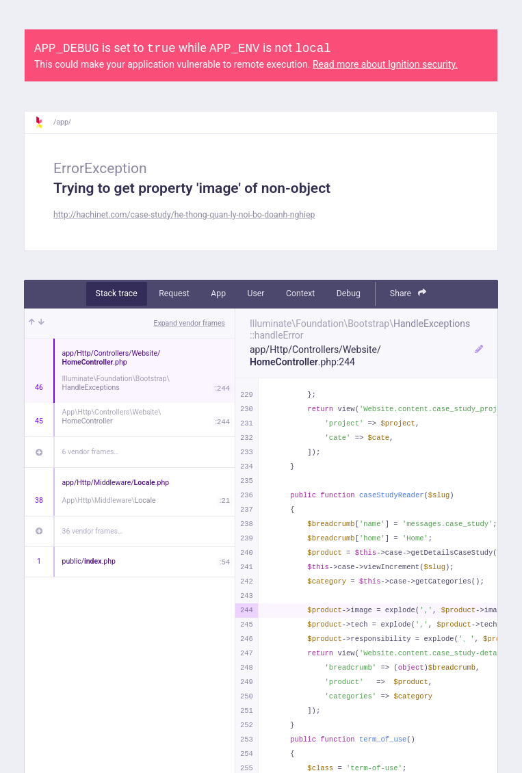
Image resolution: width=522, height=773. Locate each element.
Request (174, 293)
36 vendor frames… (92, 531)
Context (300, 293)
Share (408, 293)
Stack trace (117, 293)
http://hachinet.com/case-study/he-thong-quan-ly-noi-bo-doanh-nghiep (184, 215)
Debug (349, 293)
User (256, 293)
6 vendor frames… (90, 451)
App (218, 293)
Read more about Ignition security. (385, 64)
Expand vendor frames (189, 323)
